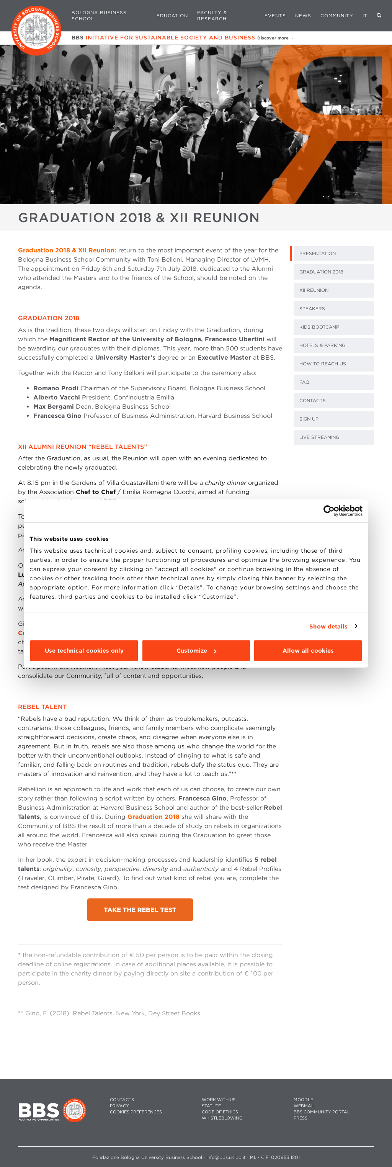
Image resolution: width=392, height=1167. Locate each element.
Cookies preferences (136, 1112)
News (303, 15)
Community (336, 15)
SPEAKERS (312, 308)
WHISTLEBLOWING (222, 1118)
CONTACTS (312, 400)
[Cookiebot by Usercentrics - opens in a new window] (329, 510)
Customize (196, 650)
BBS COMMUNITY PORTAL (322, 1112)
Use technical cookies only (84, 650)
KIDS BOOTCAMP (319, 327)
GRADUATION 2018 (321, 272)
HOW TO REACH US (322, 364)
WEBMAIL (304, 1106)
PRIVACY (119, 1106)
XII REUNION (313, 290)
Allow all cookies (308, 650)
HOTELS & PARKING (322, 345)
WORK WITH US (218, 1100)
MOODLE (303, 1100)
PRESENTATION (317, 253)
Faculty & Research (212, 15)
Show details (328, 626)
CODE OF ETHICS (220, 1112)
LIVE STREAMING (319, 437)
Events (275, 15)
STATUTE (211, 1106)
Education (172, 15)
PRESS (300, 1118)
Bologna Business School (99, 15)
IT (365, 15)
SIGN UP (308, 419)
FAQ (304, 382)
